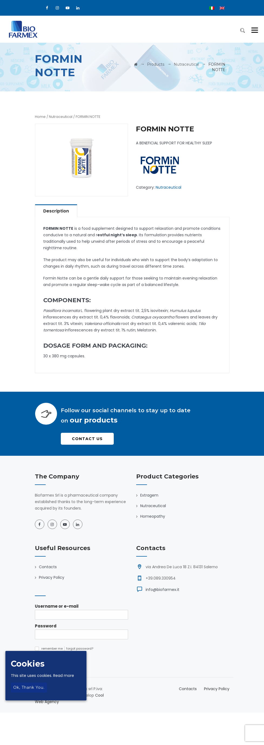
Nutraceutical (60, 116)
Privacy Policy (51, 577)
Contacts (48, 567)
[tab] (56, 210)
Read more (63, 675)
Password (45, 626)
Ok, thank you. (29, 687)
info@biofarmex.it (162, 589)
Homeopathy (152, 516)
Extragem (149, 495)
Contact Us (87, 438)
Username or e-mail (57, 606)
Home (40, 116)
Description (56, 211)
